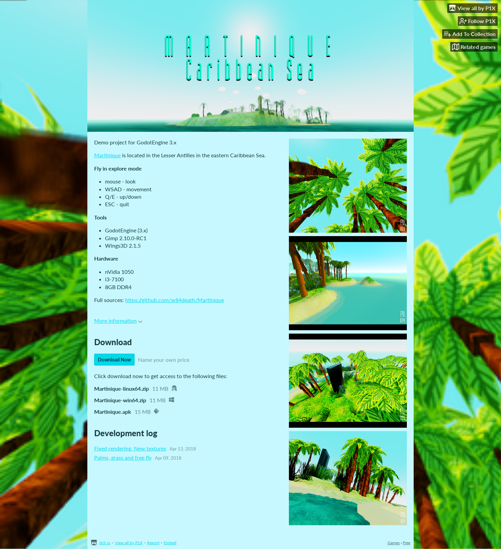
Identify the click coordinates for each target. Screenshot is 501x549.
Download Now (114, 359)
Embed (170, 542)
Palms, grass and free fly (123, 457)
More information (118, 320)
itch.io (104, 542)
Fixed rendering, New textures (130, 448)
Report (153, 542)
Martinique (107, 155)
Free (406, 542)
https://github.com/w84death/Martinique (174, 300)
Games (393, 542)
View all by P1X (129, 542)
